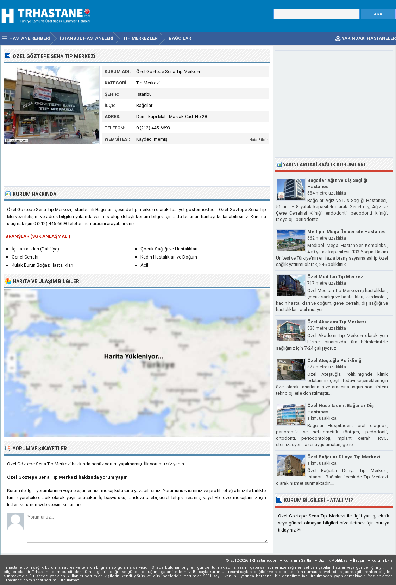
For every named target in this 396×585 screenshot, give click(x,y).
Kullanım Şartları (298, 560)
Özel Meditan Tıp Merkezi (336, 276)
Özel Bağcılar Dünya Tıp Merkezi (344, 456)
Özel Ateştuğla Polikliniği (335, 360)
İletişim (360, 560)
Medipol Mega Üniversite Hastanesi (347, 231)
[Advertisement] (137, 166)
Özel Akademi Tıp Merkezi (336, 321)
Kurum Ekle (382, 560)
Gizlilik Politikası (333, 560)
